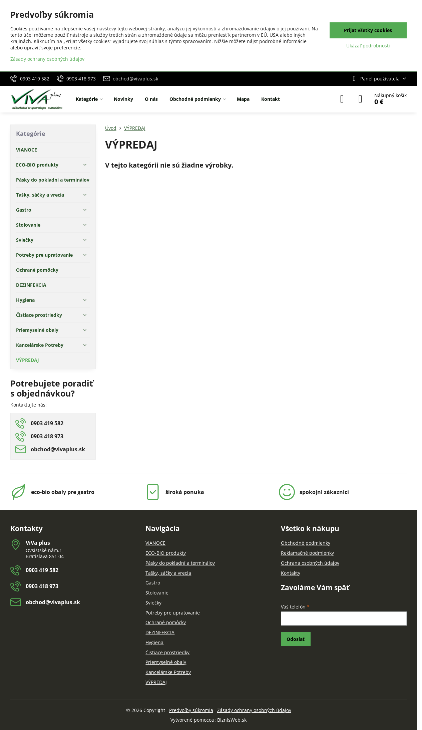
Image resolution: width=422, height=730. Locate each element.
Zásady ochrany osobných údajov (254, 710)
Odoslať (296, 639)
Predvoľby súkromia (191, 710)
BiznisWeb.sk (232, 720)
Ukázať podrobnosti (368, 45)
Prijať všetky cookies (368, 30)
